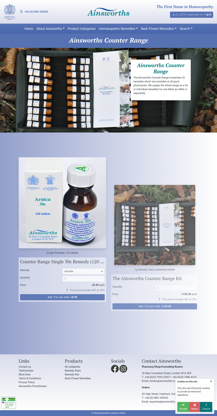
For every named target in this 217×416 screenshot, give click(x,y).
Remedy (24, 337)
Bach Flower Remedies (157, 29)
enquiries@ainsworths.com (165, 401)
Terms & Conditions (30, 378)
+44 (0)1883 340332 (34, 11)
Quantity (25, 344)
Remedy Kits (72, 374)
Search (185, 29)
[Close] (211, 381)
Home (28, 29)
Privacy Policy (27, 382)
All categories (72, 366)
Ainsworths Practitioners (33, 386)
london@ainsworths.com (164, 381)
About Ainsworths (49, 29)
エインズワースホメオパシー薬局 (191, 14)
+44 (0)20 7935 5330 (157, 377)
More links (24, 374)
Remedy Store (73, 370)
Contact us (25, 366)
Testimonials (26, 370)
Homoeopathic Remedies (117, 29)
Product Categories (82, 29)
